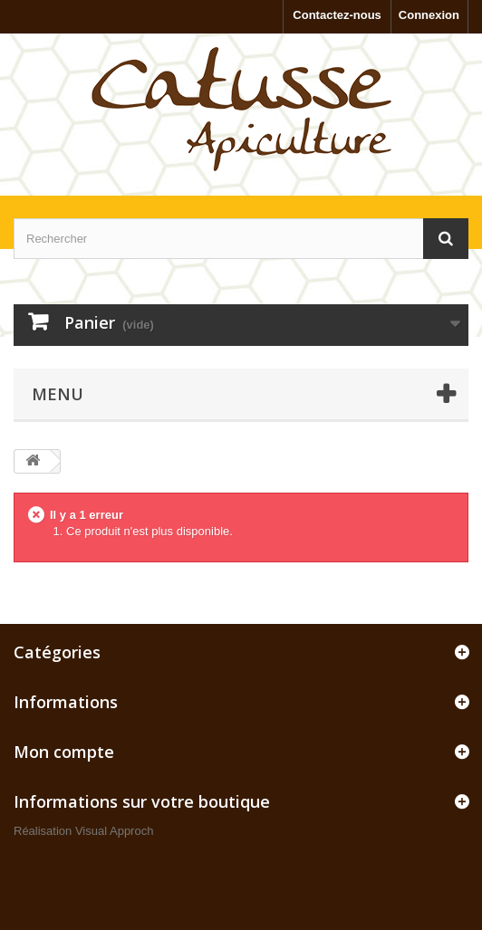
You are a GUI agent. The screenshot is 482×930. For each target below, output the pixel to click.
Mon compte (64, 751)
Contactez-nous (337, 15)
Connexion (429, 15)
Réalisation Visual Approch (83, 831)
